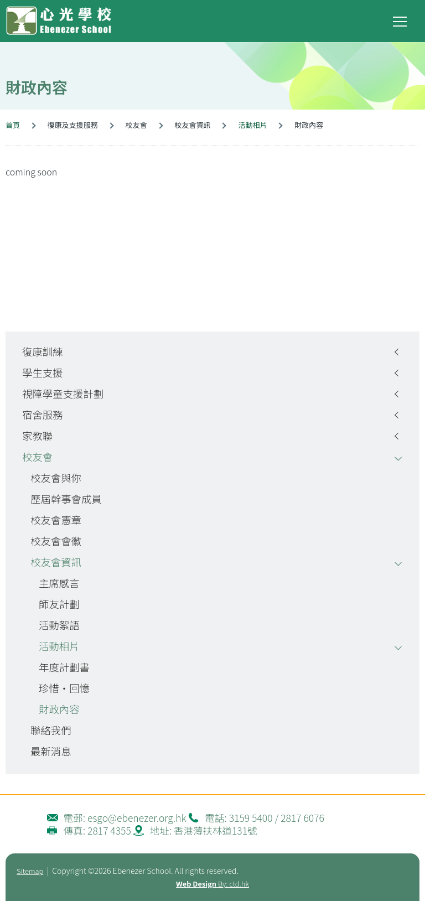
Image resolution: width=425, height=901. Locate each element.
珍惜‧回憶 (64, 688)
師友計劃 (59, 604)
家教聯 (37, 435)
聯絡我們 (50, 730)
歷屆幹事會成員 (66, 498)
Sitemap (30, 871)
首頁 (13, 125)
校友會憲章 (55, 519)
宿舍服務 (42, 414)
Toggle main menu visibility (400, 19)
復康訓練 (42, 351)
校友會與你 (55, 477)
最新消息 (50, 751)
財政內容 (59, 709)
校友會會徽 (55, 541)
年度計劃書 (64, 667)
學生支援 (42, 372)
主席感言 (59, 583)
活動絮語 (59, 625)
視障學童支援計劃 (62, 393)
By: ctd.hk (212, 883)
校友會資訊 (55, 562)
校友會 (37, 456)
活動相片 (252, 125)
